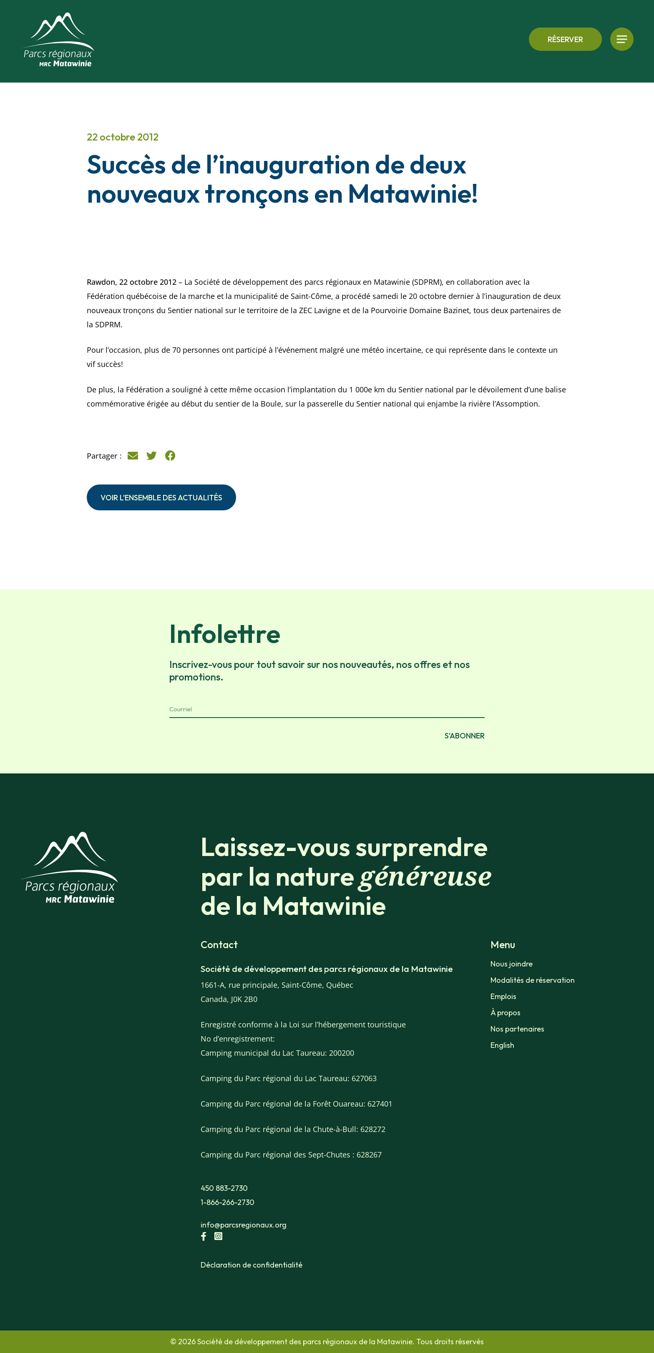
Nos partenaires (517, 1029)
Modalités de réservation (532, 980)
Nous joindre (511, 964)
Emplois (503, 996)
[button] (132, 456)
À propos (505, 1013)
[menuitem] (538, 1045)
